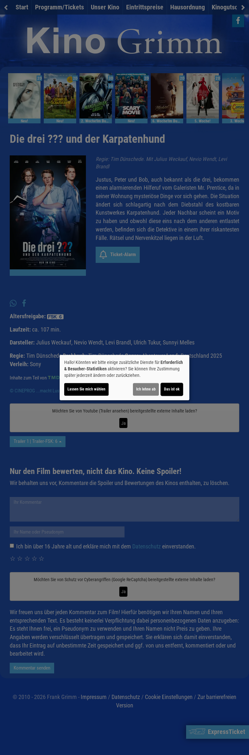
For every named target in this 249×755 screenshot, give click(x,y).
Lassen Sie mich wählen (86, 389)
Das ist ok (172, 389)
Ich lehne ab (146, 389)
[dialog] (124, 377)
